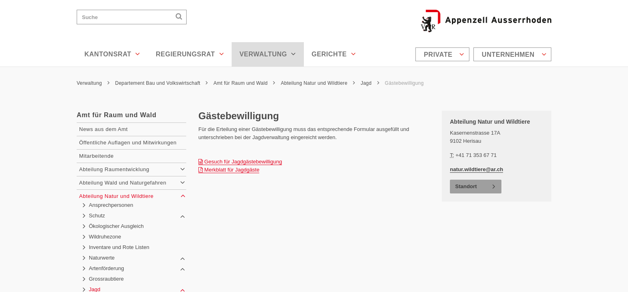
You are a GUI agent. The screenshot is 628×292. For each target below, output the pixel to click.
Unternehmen (514, 54)
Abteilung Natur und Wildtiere (318, 83)
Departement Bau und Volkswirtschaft (161, 83)
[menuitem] (443, 54)
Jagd (370, 83)
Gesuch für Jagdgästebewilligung (240, 162)
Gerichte (334, 54)
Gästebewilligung (404, 83)
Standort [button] (466, 186)
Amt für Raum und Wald (244, 83)
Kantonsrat (112, 54)
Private (444, 54)
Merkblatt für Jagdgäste (228, 170)
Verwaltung (267, 54)
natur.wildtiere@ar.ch (476, 169)
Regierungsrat (190, 54)
